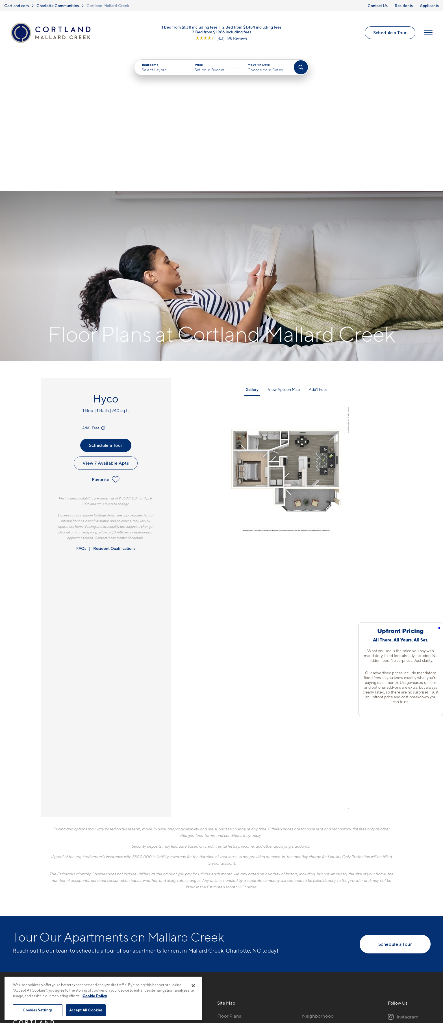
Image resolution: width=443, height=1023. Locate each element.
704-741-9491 (123, 881)
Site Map (246, 986)
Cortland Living (233, 930)
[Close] (193, 985)
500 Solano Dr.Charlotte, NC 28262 (130, 894)
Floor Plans (229, 881)
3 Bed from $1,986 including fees (221, 33)
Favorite (105, 344)
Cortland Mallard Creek (107, 5)
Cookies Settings (38, 1010)
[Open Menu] (427, 33)
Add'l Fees (94, 293)
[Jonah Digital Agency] (417, 982)
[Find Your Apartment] (301, 70)
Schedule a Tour (389, 33)
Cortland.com (16, 5)
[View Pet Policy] (156, 912)
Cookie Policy (94, 996)
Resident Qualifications (114, 413)
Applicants (429, 5)
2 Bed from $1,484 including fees (251, 28)
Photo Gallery (232, 911)
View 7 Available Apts (105, 328)
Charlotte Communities (57, 5)
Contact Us (378, 5)
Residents (404, 5)
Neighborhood (318, 881)
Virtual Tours (230, 901)
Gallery (252, 254)
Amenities (228, 920)
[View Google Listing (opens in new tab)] (221, 39)
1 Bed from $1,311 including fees (190, 28)
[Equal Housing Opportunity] (111, 912)
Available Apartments (240, 891)
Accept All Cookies (86, 1010)
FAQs (81, 413)
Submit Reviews (220, 986)
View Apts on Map (284, 254)
